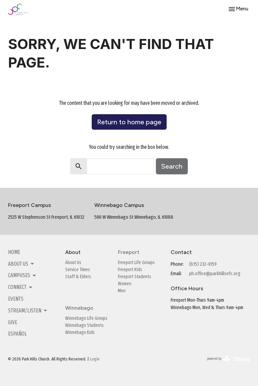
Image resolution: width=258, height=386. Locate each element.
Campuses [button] (22, 275)
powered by (228, 359)
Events (16, 299)
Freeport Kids (130, 269)
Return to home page (129, 122)
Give (12, 322)
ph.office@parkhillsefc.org (215, 273)
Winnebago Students (84, 325)
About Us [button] (21, 264)
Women (124, 284)
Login (94, 358)
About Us (73, 262)
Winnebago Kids (80, 332)
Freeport (128, 252)
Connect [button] (20, 287)
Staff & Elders (78, 277)
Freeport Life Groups (136, 262)
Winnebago (79, 308)
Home (14, 252)
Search (171, 166)
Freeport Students (134, 277)
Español (17, 334)
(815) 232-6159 (203, 264)
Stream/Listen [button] (28, 310)
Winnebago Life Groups (86, 318)
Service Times (77, 269)
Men (122, 291)
